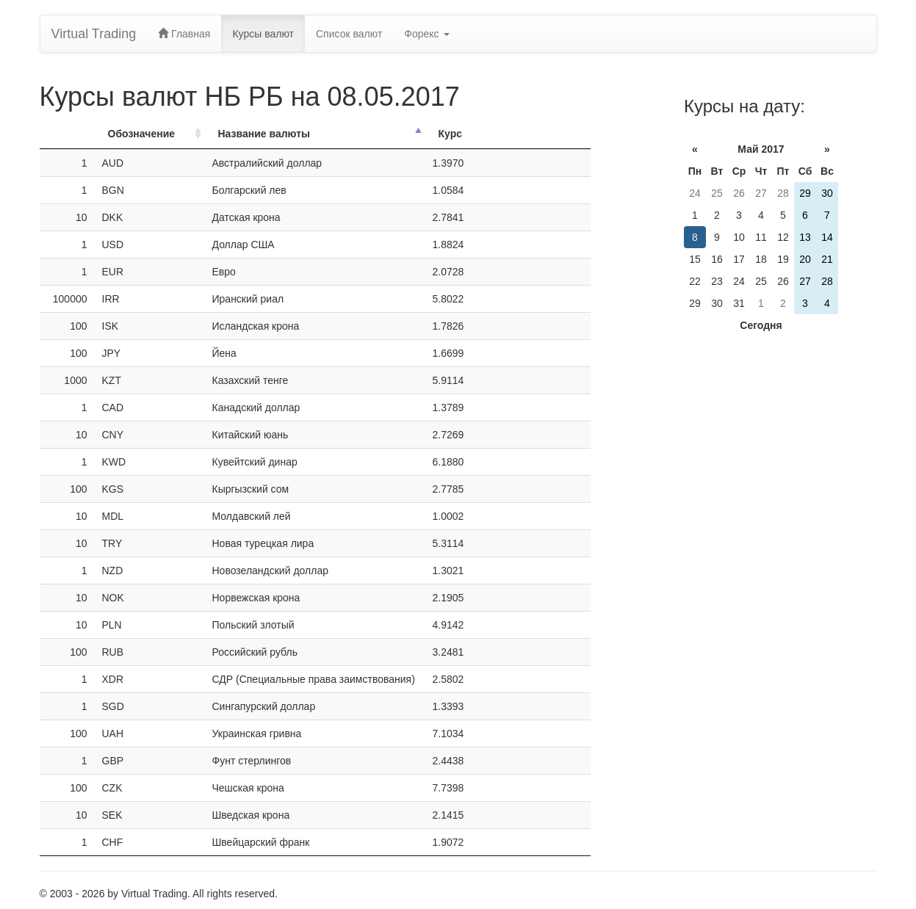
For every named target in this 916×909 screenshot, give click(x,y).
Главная (184, 34)
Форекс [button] (426, 34)
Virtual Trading (94, 33)
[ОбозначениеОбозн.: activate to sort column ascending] (150, 134)
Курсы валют (263, 34)
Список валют (349, 34)
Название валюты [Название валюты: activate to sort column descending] (264, 134)
